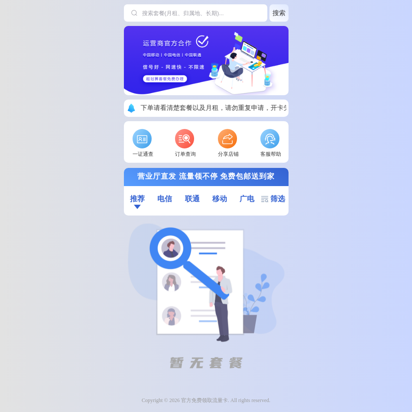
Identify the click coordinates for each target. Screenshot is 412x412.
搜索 (279, 12)
